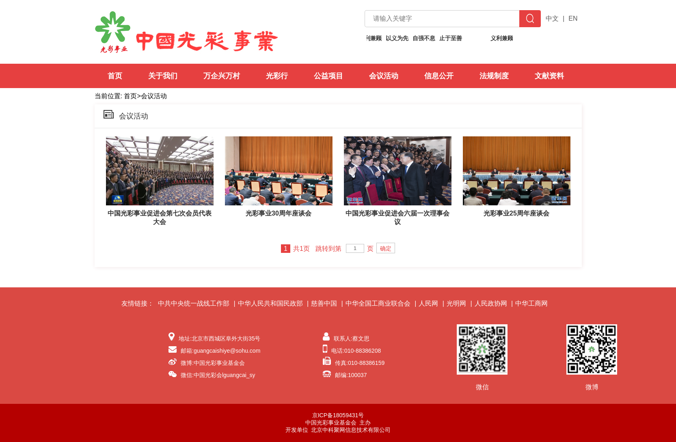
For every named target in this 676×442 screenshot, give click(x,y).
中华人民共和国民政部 (270, 303)
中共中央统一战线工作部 (193, 303)
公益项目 (328, 76)
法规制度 (494, 76)
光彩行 (277, 76)
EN (572, 18)
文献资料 (549, 76)
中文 (552, 18)
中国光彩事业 (187, 32)
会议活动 (383, 76)
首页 (115, 76)
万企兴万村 (221, 76)
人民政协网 (491, 303)
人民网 (428, 303)
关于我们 (162, 76)
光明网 (456, 303)
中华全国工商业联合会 (378, 303)
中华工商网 (531, 303)
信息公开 (439, 76)
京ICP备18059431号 (338, 415)
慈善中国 (324, 303)
